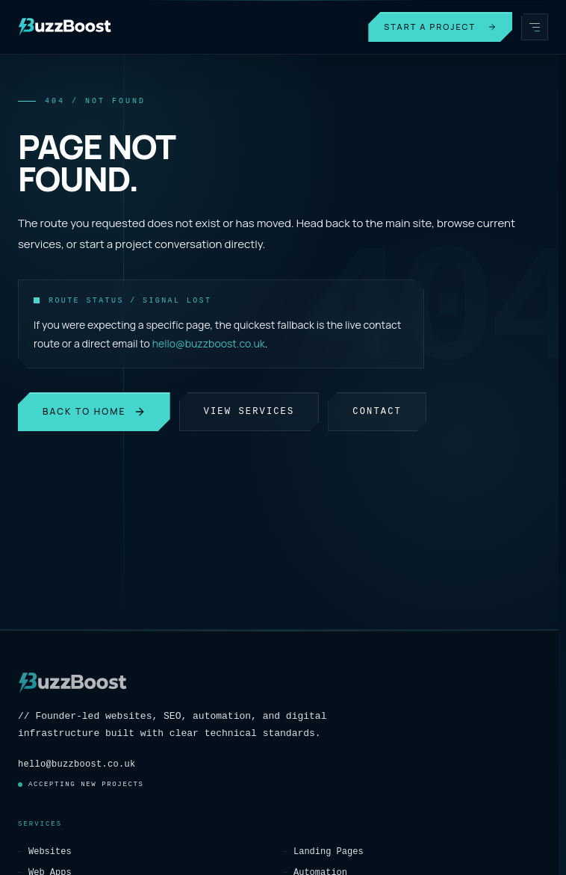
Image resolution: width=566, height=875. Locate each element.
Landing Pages (323, 851)
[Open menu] (534, 26)
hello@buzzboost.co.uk (208, 343)
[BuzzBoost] (64, 27)
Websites (45, 851)
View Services (249, 411)
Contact (377, 411)
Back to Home (94, 411)
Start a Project (440, 26)
